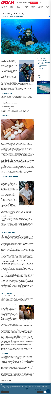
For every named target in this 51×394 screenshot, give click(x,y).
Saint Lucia (40, 70)
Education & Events (33, 7)
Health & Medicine (11, 7)
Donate (45, 2)
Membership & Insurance (4, 7)
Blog (29, 2)
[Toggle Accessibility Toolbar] (48, 391)
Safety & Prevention (19, 7)
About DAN (47, 7)
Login (40, 2)
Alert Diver (25, 2)
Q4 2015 (39, 77)
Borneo (39, 72)
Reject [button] (40, 391)
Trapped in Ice (40, 68)
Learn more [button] (5, 391)
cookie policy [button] (9, 387)
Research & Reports (26, 7)
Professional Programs (40, 7)
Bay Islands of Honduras (42, 60)
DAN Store (19, 2)
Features (44, 58)
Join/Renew (34, 2)
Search (49, 3)
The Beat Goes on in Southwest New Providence (44, 63)
